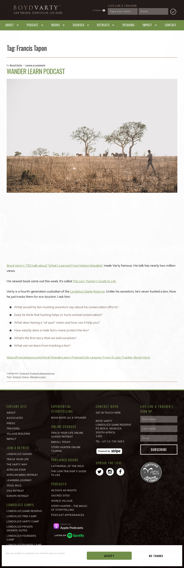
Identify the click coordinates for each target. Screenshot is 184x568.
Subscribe (159, 449)
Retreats (103, 25)
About (9, 25)
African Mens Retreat (22, 474)
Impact (147, 25)
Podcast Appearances (42, 373)
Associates (15, 417)
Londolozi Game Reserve (87, 291)
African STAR (16, 469)
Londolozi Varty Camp (23, 521)
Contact (170, 25)
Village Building (18, 433)
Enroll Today (60, 442)
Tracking (13, 428)
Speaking (128, 25)
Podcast (32, 25)
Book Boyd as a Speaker (68, 417)
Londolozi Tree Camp (22, 516)
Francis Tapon (21, 377)
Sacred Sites (60, 495)
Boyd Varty (16, 65)
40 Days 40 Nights (64, 490)
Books (55, 25)
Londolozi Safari (19, 454)
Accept (109, 556)
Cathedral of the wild (67, 466)
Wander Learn (38, 377)
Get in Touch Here (108, 412)
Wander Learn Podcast (36, 71)
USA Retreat (15, 490)
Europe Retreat (18, 495)
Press (11, 423)
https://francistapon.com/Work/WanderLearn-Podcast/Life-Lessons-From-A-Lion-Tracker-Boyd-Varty (79, 357)
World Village (62, 500)
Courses (78, 25)
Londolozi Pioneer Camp (24, 544)
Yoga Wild (14, 485)
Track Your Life (18, 459)
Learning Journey (19, 480)
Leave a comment (35, 65)
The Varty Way (17, 464)
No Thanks (156, 556)
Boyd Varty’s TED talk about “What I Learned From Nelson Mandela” (55, 265)
